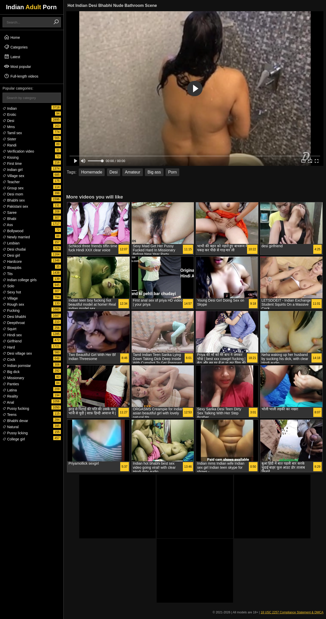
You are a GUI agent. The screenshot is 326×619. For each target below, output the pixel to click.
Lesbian (11, 243)
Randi (9, 145)
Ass (8, 225)
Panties (11, 384)
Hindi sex (12, 335)
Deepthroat (14, 323)
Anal (8, 402)
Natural (11, 427)
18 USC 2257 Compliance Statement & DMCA (292, 612)
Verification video (18, 151)
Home (12, 37)
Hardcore (12, 261)
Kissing (11, 157)
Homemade (91, 172)
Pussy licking (15, 433)
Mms (9, 127)
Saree (10, 213)
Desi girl (11, 255)
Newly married (16, 237)
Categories (16, 47)
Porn (172, 172)
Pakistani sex (15, 206)
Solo (8, 286)
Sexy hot (12, 292)
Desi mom (13, 194)
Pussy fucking (16, 408)
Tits (8, 274)
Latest (12, 56)
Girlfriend (12, 341)
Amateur (132, 172)
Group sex (13, 188)
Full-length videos (21, 76)
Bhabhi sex (14, 200)
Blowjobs (12, 268)
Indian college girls (20, 280)
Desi (8, 121)
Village (10, 298)
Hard (9, 347)
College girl (14, 439)
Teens (10, 415)
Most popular (17, 66)
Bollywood (13, 231)
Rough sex (13, 304)
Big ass (154, 172)
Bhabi (9, 219)
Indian (10, 108)
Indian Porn (31, 7)
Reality (10, 396)
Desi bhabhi (14, 317)
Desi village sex (17, 353)
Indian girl (13, 170)
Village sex (13, 176)
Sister (9, 139)
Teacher (11, 182)
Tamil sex (12, 133)
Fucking (11, 310)
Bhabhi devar (15, 421)
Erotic (9, 115)
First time (12, 164)
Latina (10, 390)
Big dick (11, 372)
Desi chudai (14, 249)
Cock (9, 359)
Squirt (9, 329)
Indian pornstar (17, 366)
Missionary (13, 378)
